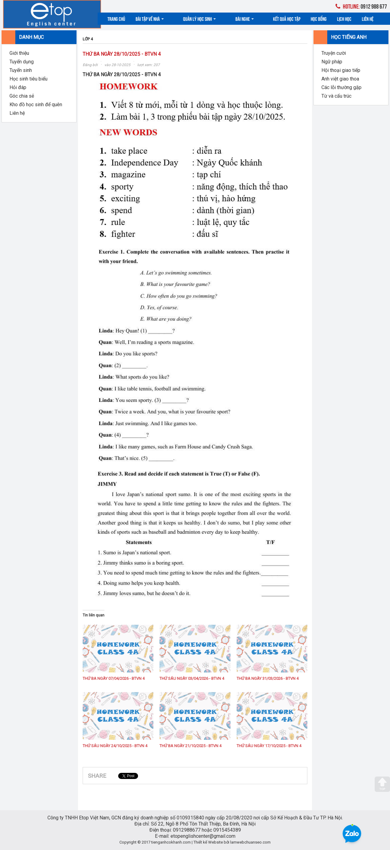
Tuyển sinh (20, 70)
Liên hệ (341, 18)
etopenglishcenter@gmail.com (203, 836)
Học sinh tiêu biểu (28, 79)
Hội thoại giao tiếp (340, 70)
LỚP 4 (88, 39)
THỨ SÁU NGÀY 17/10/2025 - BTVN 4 (269, 745)
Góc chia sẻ (21, 96)
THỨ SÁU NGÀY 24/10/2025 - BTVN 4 (115, 745)
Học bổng (292, 18)
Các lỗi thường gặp (341, 87)
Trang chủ (116, 18)
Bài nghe (226, 18)
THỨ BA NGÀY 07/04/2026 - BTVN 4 (113, 678)
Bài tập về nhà (150, 18)
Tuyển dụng (21, 62)
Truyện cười (333, 53)
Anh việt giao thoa (340, 79)
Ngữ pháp (331, 62)
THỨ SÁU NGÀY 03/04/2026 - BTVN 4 (191, 678)
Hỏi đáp (17, 87)
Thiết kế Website (208, 842)
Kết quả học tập (259, 18)
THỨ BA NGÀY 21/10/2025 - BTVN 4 (190, 745)
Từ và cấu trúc (336, 96)
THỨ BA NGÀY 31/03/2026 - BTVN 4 (267, 678)
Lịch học (317, 18)
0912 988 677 (361, 6)
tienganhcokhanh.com (171, 842)
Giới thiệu (19, 53)
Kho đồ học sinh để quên (35, 104)
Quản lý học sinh (190, 18)
